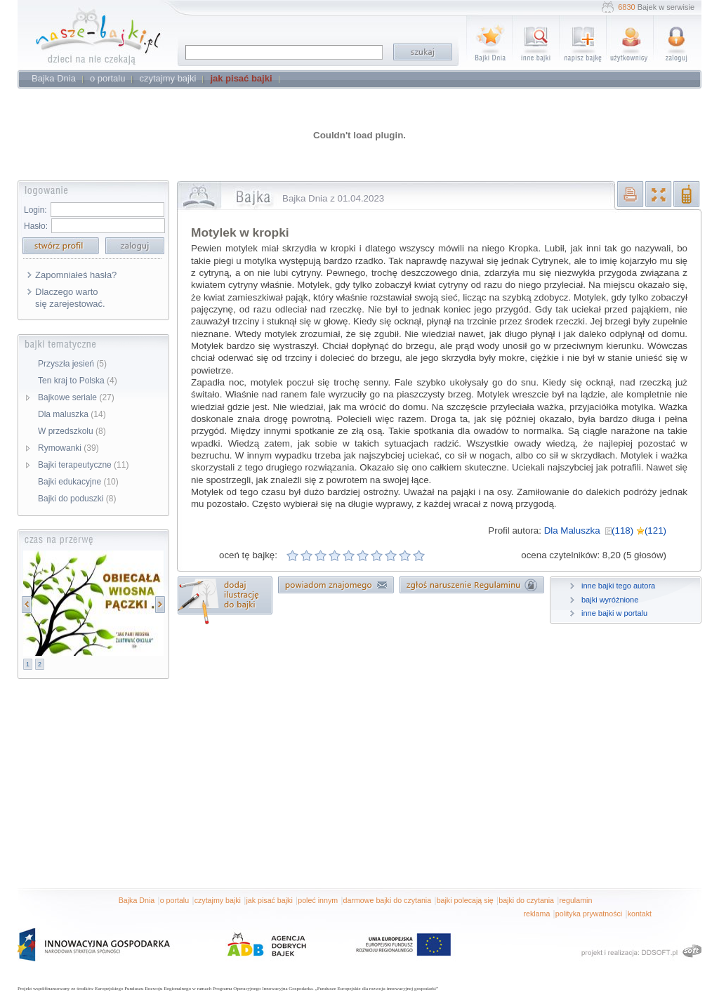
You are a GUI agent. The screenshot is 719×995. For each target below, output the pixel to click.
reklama (536, 913)
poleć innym (318, 900)
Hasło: (36, 226)
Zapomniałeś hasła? (76, 275)
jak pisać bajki (269, 900)
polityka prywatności (588, 913)
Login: (35, 210)
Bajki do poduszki (77, 498)
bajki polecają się (465, 900)
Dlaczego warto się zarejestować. (70, 297)
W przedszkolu (72, 431)
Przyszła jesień (72, 364)
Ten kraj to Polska (77, 381)
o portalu (174, 900)
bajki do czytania (526, 900)
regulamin (576, 900)
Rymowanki (68, 448)
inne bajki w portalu (614, 613)
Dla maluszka (72, 414)
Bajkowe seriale (76, 397)
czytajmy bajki (217, 900)
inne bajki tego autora (618, 585)
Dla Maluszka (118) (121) (605, 530)
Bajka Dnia (137, 900)
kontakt (640, 913)
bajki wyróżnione (609, 599)
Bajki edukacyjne (78, 482)
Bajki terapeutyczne (83, 465)
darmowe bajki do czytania (387, 900)
